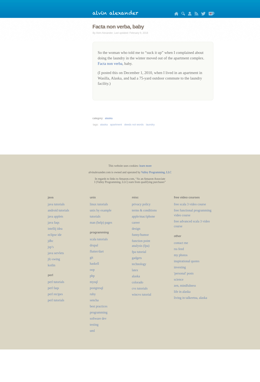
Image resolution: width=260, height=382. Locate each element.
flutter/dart (97, 251)
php (92, 276)
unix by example (101, 210)
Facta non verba (110, 63)
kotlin (51, 265)
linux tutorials (99, 204)
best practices (98, 306)
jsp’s (51, 247)
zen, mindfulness (185, 285)
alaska (109, 118)
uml (92, 330)
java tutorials (56, 204)
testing (94, 324)
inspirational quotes (186, 261)
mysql (94, 282)
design (136, 228)
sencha (94, 300)
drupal (94, 245)
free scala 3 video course (190, 204)
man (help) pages (101, 222)
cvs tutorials (140, 288)
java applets (55, 216)
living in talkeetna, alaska (190, 297)
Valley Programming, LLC (156, 172)
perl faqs (53, 288)
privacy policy (141, 204)
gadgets (137, 258)
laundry (150, 124)
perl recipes (55, 294)
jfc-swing (54, 259)
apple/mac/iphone (143, 216)
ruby (93, 294)
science (178, 279)
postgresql (96, 288)
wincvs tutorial (141, 294)
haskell (94, 263)
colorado (137, 282)
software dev (98, 318)
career (136, 222)
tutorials (95, 216)
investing (180, 267)
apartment (116, 124)
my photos (180, 255)
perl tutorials (56, 282)
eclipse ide (55, 234)
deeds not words (134, 124)
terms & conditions (144, 210)
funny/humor (140, 234)
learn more (145, 165)
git (91, 257)
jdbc (50, 241)
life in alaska (182, 291)
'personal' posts (184, 273)
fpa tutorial (139, 252)
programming (98, 312)
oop (92, 269)
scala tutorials (99, 239)
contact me (181, 243)
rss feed (179, 249)
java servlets (56, 253)
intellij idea (55, 228)
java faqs (53, 222)
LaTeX (135, 270)
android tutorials (58, 210)
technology (139, 264)
